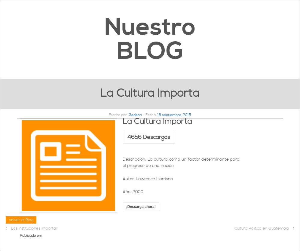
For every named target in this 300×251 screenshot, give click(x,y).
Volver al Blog (21, 220)
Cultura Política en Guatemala (261, 228)
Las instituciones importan (34, 228)
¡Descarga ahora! (141, 207)
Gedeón (135, 115)
